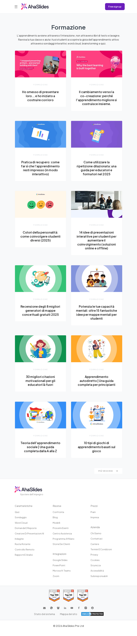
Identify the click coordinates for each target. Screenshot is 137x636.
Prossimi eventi (61, 532)
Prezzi (94, 510)
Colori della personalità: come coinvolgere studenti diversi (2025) (40, 236)
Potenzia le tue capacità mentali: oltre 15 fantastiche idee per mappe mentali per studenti (96, 314)
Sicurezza (96, 569)
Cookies (95, 564)
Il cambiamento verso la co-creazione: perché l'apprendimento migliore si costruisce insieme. (96, 98)
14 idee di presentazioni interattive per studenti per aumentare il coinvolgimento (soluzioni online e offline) (96, 240)
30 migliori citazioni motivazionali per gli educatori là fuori (40, 385)
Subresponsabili (99, 580)
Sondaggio (21, 521)
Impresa (95, 521)
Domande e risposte (26, 532)
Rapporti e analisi (24, 559)
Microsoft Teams (62, 575)
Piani (93, 516)
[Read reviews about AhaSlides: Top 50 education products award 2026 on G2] (68, 600)
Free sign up (114, 6)
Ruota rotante (23, 548)
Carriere (95, 548)
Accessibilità (97, 575)
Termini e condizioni (101, 553)
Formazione (40, 85)
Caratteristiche (23, 510)
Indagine (19, 543)
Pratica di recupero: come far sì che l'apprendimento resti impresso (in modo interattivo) (40, 168)
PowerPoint (59, 569)
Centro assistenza (62, 537)
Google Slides (60, 564)
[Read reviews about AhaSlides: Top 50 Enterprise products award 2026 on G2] (82, 600)
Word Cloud (21, 527)
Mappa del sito (68, 618)
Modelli (56, 527)
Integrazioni (59, 558)
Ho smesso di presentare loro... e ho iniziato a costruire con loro (40, 96)
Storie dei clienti (61, 548)
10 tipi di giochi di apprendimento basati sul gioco (96, 451)
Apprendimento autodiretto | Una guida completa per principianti (96, 385)
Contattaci (96, 543)
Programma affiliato (64, 543)
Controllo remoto (25, 553)
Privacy (94, 559)
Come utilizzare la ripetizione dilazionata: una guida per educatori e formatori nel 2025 (96, 168)
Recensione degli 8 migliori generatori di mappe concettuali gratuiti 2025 (40, 311)
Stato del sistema (44, 618)
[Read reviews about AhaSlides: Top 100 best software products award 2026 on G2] (54, 600)
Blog (55, 521)
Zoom (56, 580)
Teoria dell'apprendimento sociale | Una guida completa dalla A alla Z (40, 451)
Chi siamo (96, 537)
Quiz (17, 516)
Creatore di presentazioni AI (29, 537)
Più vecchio (108, 475)
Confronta (58, 516)
